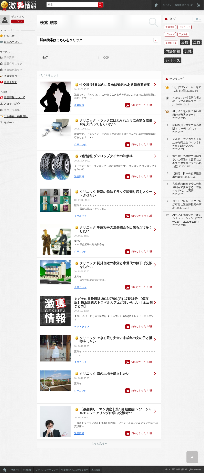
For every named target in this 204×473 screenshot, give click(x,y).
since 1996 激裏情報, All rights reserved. (183, 469)
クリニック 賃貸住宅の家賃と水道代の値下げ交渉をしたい (116, 265)
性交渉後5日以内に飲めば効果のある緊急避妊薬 (115, 84)
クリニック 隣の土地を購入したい (104, 373)
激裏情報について (184, 5)
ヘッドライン (81, 326)
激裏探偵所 (10, 75)
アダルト (183, 34)
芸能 (188, 51)
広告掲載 (95, 470)
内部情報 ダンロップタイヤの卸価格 (106, 156)
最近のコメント (13, 42)
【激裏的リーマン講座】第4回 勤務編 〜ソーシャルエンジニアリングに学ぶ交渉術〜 (116, 411)
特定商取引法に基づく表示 (74, 470)
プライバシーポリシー (46, 470)
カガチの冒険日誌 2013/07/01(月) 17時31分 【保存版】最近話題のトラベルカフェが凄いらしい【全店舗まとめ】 (113, 302)
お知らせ (9, 35)
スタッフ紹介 (12, 103)
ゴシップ (169, 34)
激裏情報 (79, 105)
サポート (9, 122)
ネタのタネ (171, 43)
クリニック (80, 144)
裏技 (184, 42)
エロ (196, 42)
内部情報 (172, 51)
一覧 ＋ (197, 19)
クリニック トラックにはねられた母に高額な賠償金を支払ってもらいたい (116, 122)
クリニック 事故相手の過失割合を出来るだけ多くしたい (116, 229)
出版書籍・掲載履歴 (16, 116)
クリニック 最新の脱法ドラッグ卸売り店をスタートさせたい (116, 193)
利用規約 (27, 470)
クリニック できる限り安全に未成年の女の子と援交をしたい (116, 339)
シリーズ (172, 60)
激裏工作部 (10, 82)
